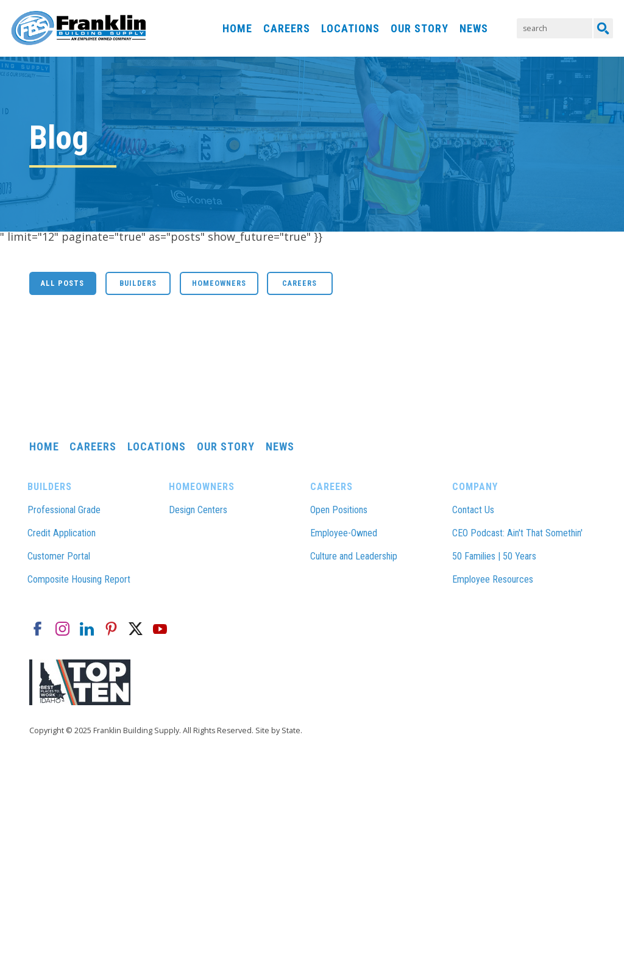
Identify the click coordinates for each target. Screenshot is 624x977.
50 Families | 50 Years (494, 556)
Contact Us (473, 510)
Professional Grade (64, 510)
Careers (286, 28)
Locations (350, 28)
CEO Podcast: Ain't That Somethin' (517, 533)
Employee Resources (492, 579)
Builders (138, 283)
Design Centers (198, 510)
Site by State (277, 730)
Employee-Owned (343, 533)
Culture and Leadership (353, 556)
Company (475, 486)
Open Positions (338, 510)
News (473, 28)
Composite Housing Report (78, 579)
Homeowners (219, 283)
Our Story (419, 28)
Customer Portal (58, 556)
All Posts (62, 283)
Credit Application (61, 533)
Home (237, 28)
